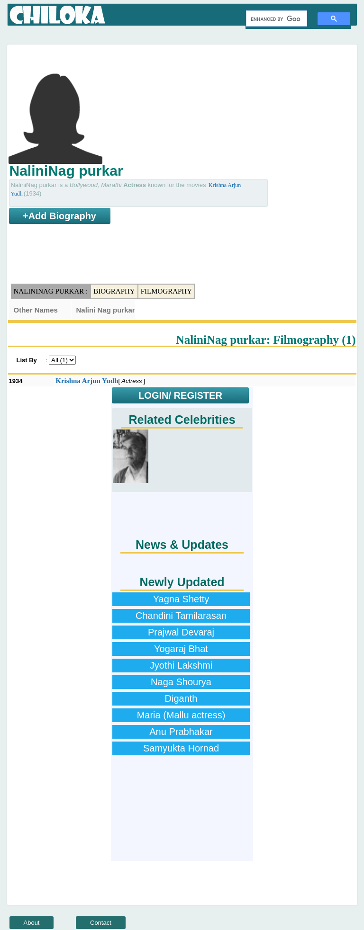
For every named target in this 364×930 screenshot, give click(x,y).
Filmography (166, 291)
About (32, 922)
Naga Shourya (181, 682)
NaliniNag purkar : (51, 291)
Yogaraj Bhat (181, 649)
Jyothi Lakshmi (181, 665)
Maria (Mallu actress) (181, 715)
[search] (275, 19)
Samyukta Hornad (181, 748)
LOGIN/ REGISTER (180, 395)
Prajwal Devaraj (181, 632)
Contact (100, 922)
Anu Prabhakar (180, 731)
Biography (114, 291)
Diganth (181, 698)
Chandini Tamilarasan (181, 615)
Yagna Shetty (181, 599)
